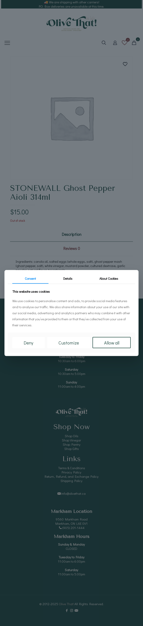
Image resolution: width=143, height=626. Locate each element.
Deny (28, 343)
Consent (30, 278)
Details (67, 278)
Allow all (111, 343)
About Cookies (108, 278)
